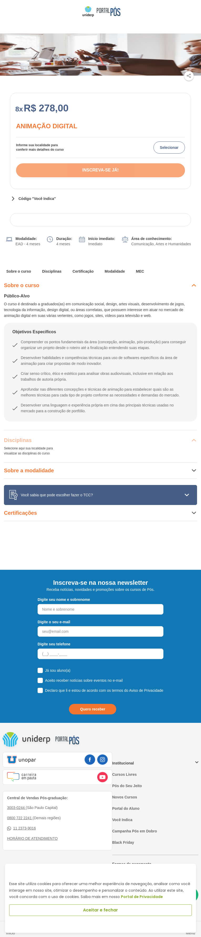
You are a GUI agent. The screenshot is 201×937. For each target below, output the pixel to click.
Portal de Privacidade (142, 896)
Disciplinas (51, 271)
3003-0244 (16, 808)
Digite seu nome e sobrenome (64, 599)
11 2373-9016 (21, 828)
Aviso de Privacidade (146, 690)
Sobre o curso (18, 271)
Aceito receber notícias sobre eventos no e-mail (84, 680)
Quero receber (92, 709)
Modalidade (115, 271)
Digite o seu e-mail (54, 622)
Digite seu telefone (54, 644)
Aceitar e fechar (100, 910)
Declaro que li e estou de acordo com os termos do (104, 690)
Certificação (83, 271)
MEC (140, 271)
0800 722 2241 (20, 818)
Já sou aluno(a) (57, 670)
